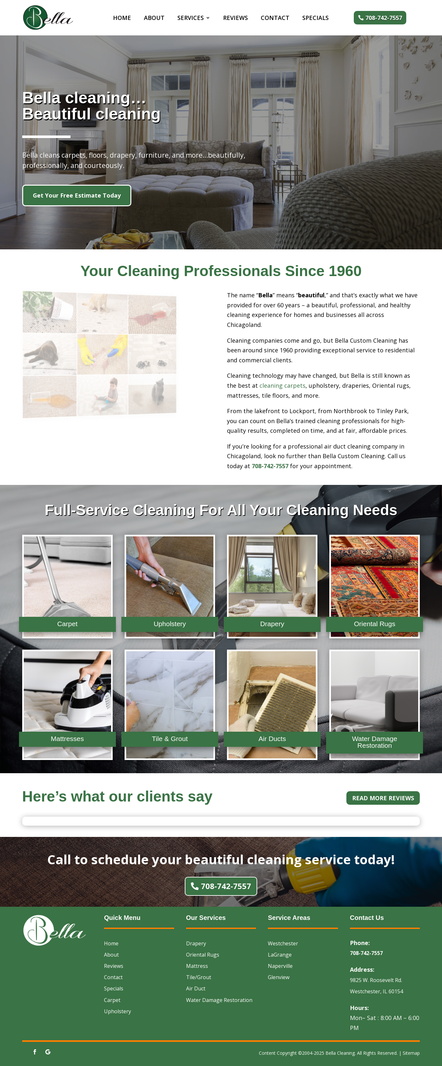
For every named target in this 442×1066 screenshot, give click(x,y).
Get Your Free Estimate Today (77, 195)
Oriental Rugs (202, 954)
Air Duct (195, 988)
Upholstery (117, 1011)
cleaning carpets (282, 385)
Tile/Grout (198, 977)
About (154, 18)
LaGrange (280, 954)
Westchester (283, 943)
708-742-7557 (383, 18)
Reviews (235, 18)
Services (190, 18)
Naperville (280, 965)
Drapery (196, 943)
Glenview (278, 977)
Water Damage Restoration (219, 1000)
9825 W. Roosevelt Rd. (376, 980)
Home (122, 18)
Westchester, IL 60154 (376, 991)
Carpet (112, 1000)
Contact (275, 18)
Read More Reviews (383, 798)
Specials (315, 18)
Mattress (197, 965)
